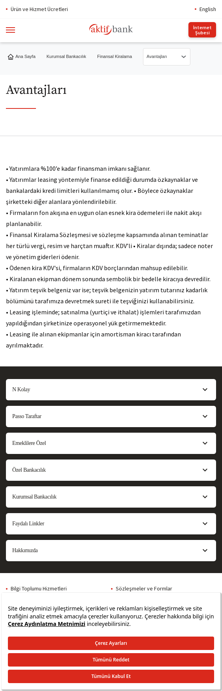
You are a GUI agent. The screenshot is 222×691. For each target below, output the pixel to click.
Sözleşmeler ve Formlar (144, 588)
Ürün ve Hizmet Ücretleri (39, 9)
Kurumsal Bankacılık (66, 56)
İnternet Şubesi (202, 29)
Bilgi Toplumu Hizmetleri (39, 588)
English (207, 9)
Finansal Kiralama (114, 56)
